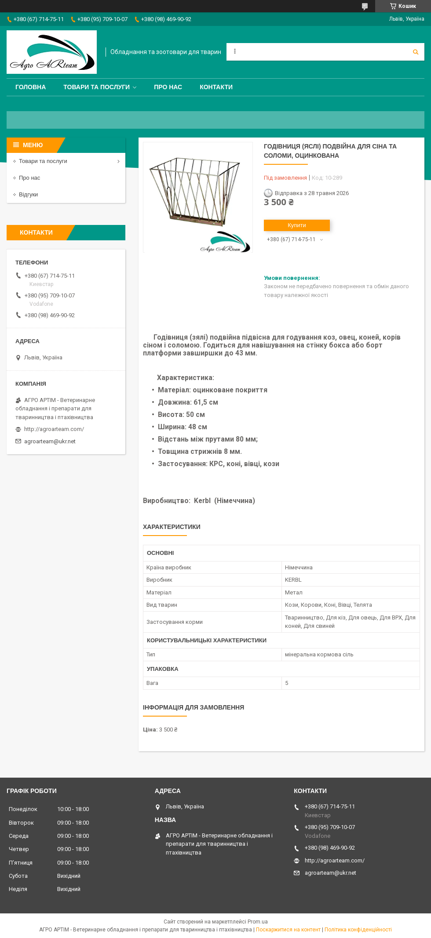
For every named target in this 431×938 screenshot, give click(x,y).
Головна (30, 87)
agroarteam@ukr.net (50, 441)
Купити (297, 225)
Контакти (216, 87)
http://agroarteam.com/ (54, 429)
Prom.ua (258, 922)
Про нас (168, 87)
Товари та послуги (96, 87)
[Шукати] (415, 52)
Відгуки (28, 194)
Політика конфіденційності (358, 930)
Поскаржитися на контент (288, 930)
